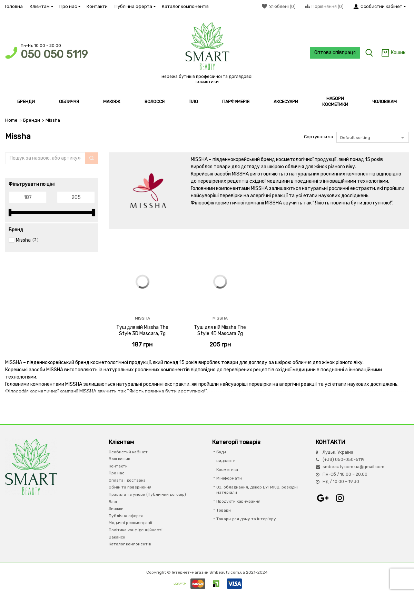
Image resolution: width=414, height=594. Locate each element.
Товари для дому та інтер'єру (246, 518)
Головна (14, 6)
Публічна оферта (135, 6)
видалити (226, 460)
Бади (221, 452)
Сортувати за (318, 136)
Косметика (227, 469)
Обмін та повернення (130, 487)
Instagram (340, 498)
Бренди (31, 120)
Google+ (322, 498)
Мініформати (229, 478)
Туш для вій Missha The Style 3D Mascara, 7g (142, 330)
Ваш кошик (119, 458)
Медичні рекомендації (130, 522)
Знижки (116, 508)
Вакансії (117, 537)
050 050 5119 (54, 54)
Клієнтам (41, 6)
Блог (113, 501)
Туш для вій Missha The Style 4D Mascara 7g (220, 330)
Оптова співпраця (335, 53)
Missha (23, 240)
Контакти (97, 6)
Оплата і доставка (127, 480)
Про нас (69, 6)
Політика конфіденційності (135, 529)
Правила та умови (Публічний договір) (147, 494)
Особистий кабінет (128, 452)
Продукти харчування (238, 501)
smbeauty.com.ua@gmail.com (353, 466)
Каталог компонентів (185, 6)
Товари (223, 510)
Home (11, 120)
